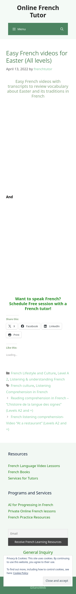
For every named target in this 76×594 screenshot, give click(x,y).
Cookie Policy (20, 573)
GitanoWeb (38, 587)
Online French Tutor (38, 11)
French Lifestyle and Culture (33, 373)
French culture (22, 385)
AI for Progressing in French (30, 504)
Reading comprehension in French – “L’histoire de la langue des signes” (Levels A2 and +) (37, 404)
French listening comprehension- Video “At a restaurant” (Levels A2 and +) (36, 423)
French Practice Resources (29, 517)
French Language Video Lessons (34, 465)
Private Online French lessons (32, 511)
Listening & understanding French (37, 379)
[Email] (38, 533)
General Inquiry (38, 552)
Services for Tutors (23, 478)
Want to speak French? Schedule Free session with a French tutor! (38, 303)
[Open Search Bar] (62, 29)
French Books (19, 471)
